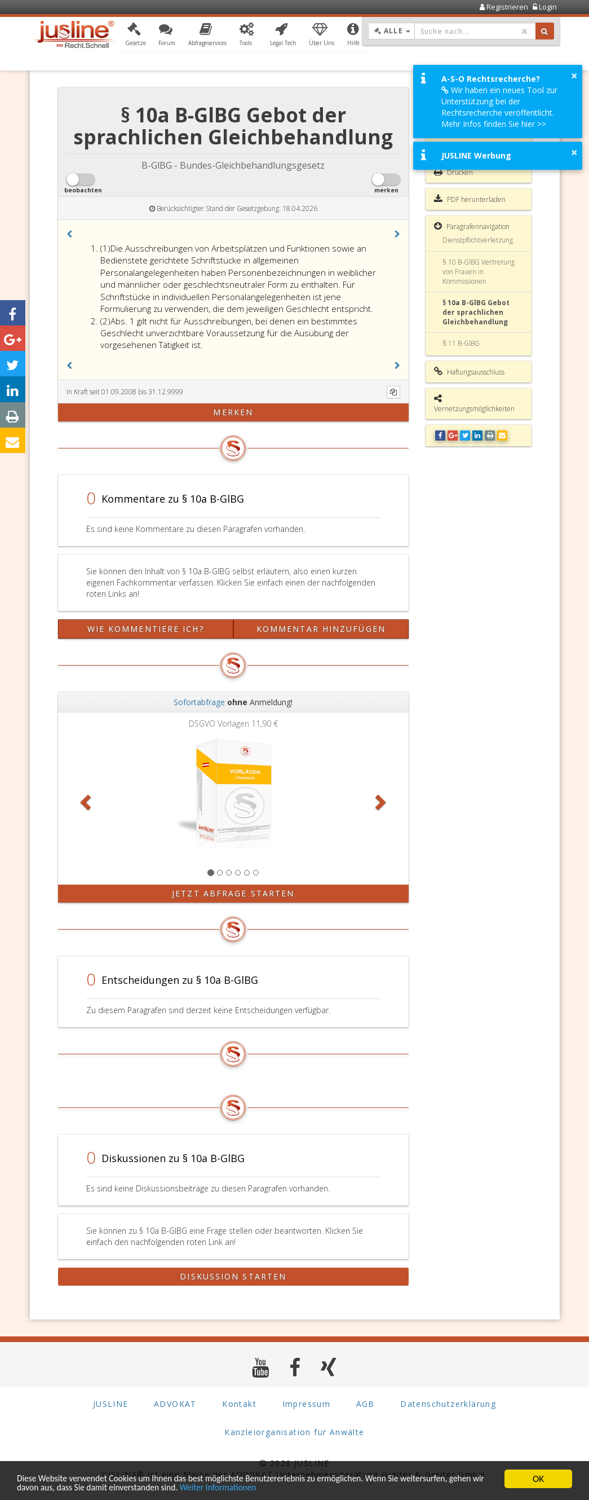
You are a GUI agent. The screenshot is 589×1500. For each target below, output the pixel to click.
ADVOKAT (175, 1403)
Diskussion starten (233, 1276)
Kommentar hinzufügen (321, 628)
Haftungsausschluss (469, 372)
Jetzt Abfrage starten (233, 893)
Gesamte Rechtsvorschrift (458, 139)
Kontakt (239, 1403)
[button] (135, 35)
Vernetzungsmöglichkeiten (474, 404)
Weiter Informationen (279, 1487)
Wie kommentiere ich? (145, 628)
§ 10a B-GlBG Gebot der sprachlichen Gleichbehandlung (476, 312)
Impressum (306, 1403)
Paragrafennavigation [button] (472, 226)
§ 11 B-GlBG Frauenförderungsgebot (477, 348)
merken (233, 412)
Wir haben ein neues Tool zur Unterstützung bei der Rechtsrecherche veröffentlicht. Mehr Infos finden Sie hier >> (499, 107)
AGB (365, 1403)
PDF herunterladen (470, 199)
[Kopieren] (393, 392)
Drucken (453, 172)
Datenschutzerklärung (448, 1403)
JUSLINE (111, 1403)
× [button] (574, 75)
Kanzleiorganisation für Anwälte (294, 1432)
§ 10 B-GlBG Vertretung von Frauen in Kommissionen (478, 271)
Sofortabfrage (199, 702)
